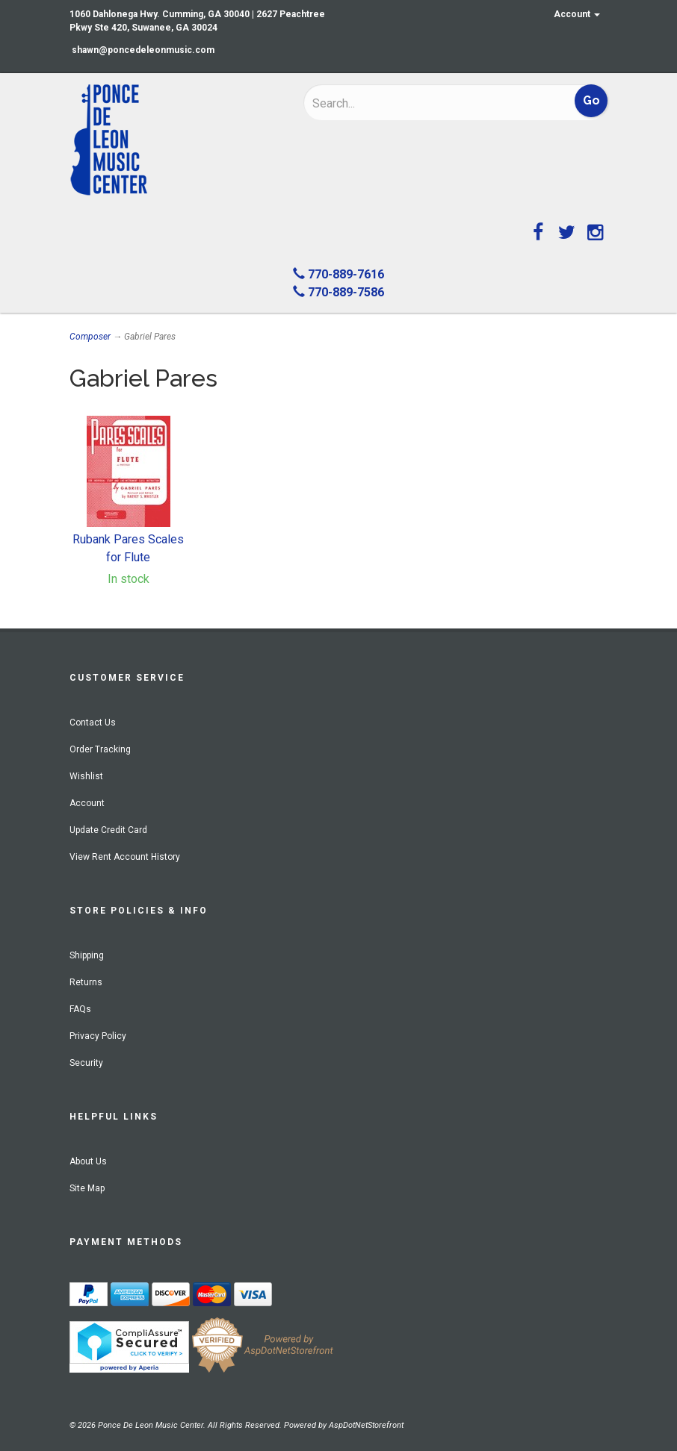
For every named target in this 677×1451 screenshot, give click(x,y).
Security (86, 1063)
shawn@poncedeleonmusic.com (143, 50)
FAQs (80, 1009)
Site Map (87, 1188)
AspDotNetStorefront (366, 1425)
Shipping (86, 955)
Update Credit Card (108, 830)
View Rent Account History (124, 857)
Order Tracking (100, 749)
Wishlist (86, 776)
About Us (88, 1161)
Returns (85, 982)
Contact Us (92, 722)
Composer (90, 336)
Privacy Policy (97, 1036)
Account (577, 14)
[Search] (409, 103)
